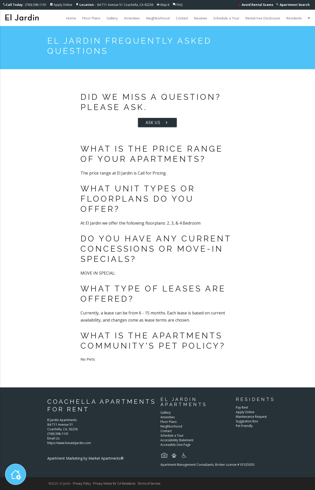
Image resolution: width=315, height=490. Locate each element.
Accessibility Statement (176, 440)
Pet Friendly (244, 426)
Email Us (53, 438)
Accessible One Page (175, 445)
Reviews (200, 18)
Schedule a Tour (226, 18)
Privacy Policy (82, 483)
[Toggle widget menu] (15, 474)
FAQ (180, 5)
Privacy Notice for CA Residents (114, 483)
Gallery (112, 18)
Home (71, 18)
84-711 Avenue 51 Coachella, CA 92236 (116, 5)
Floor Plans (91, 18)
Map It (164, 5)
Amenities (132, 18)
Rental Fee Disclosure (263, 18)
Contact (182, 18)
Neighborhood (158, 18)
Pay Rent (242, 407)
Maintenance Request (251, 416)
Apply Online (63, 5)
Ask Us (157, 122)
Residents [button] (299, 18)
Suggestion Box (247, 421)
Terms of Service (148, 483)
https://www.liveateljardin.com (69, 443)
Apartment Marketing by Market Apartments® (85, 458)
